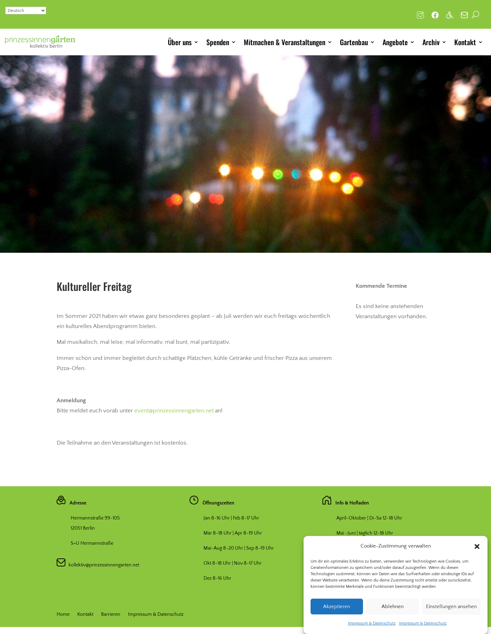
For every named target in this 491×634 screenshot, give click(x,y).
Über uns (180, 42)
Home (63, 614)
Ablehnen (393, 607)
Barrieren (110, 614)
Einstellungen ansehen (451, 607)
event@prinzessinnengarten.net (174, 410)
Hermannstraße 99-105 (95, 518)
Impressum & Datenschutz (372, 623)
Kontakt (465, 42)
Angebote (395, 42)
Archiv (431, 42)
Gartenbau (354, 42)
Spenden (217, 42)
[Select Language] (25, 10)
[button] (477, 546)
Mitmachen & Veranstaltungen (284, 42)
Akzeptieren (336, 607)
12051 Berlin (83, 528)
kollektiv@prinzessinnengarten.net (102, 565)
